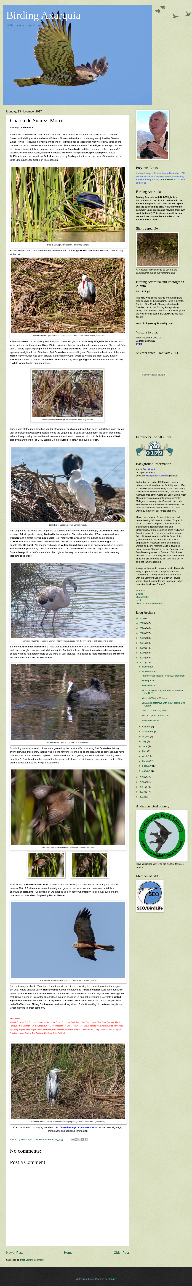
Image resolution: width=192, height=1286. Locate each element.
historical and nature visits (149, 603)
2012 (142, 796)
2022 (142, 638)
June (145, 746)
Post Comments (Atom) (32, 1260)
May (144, 751)
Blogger (112, 1279)
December (147, 666)
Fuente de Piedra (150, 720)
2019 (142, 652)
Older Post (121, 1252)
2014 (142, 787)
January (146, 770)
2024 (142, 628)
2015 (142, 782)
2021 (142, 643)
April (144, 756)
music (139, 600)
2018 (142, 657)
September (148, 731)
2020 (142, 648)
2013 (142, 791)
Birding (139, 593)
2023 (142, 633)
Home (68, 1252)
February (147, 766)
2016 (142, 777)
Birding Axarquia (43, 15)
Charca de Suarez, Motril (154, 710)
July (144, 741)
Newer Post (14, 1252)
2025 (142, 623)
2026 (142, 618)
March (145, 761)
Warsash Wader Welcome (155, 698)
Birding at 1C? (149, 680)
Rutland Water (149, 685)
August (146, 736)
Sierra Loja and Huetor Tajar (156, 715)
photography (142, 597)
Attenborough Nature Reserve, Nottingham (163, 675)
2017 (142, 662)
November (147, 671)
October (146, 726)
